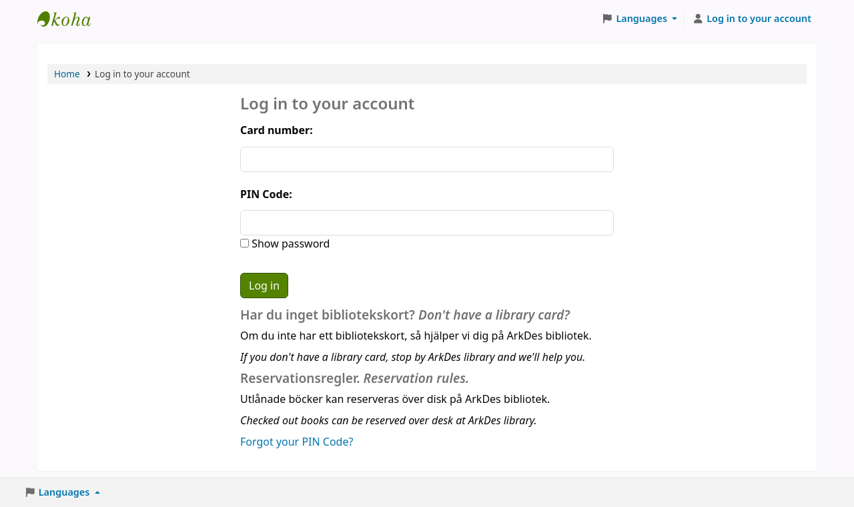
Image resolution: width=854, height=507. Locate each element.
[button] (639, 18)
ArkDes (70, 18)
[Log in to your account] (752, 18)
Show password (289, 243)
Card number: (276, 130)
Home (67, 73)
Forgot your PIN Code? (296, 441)
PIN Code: (266, 194)
